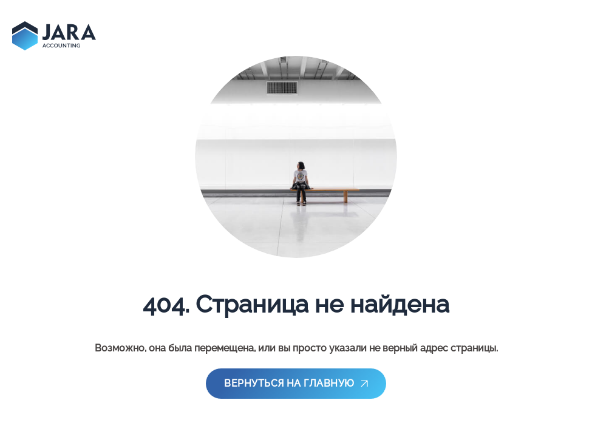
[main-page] (54, 35)
